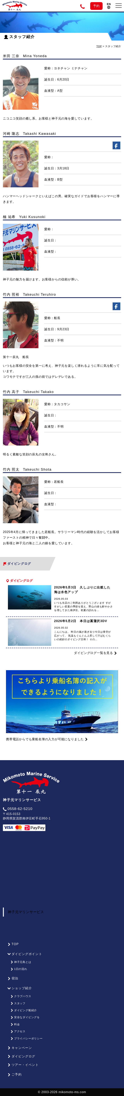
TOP (99, 46)
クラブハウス (20, 996)
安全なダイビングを (25, 1017)
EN (109, 6)
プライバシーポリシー (26, 1038)
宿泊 (13, 978)
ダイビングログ (21, 1056)
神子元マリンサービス (26, 912)
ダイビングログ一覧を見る (95, 653)
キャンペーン (20, 1048)
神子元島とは (20, 962)
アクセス (17, 1031)
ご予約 (15, 1074)
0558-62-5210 (17, 809)
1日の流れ (18, 968)
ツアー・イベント (23, 1065)
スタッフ (17, 1003)
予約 (96, 6)
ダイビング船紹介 (23, 1010)
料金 (15, 1024)
